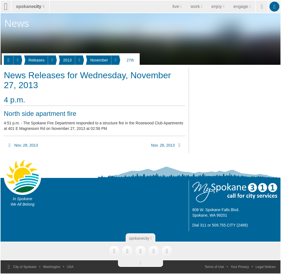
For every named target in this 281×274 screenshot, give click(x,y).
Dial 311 (199, 225)
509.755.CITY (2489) (230, 225)
